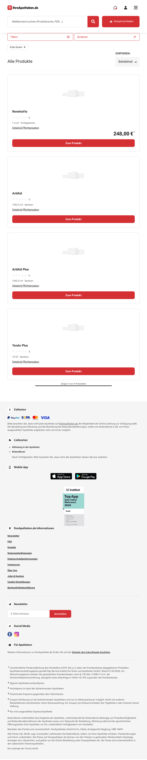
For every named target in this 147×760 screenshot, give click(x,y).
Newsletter (13, 536)
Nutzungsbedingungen (19, 553)
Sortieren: (122, 54)
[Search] (92, 21)
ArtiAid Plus (20, 270)
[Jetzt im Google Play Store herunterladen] (85, 477)
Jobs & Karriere (15, 576)
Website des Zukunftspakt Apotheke (91, 652)
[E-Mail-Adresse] (28, 614)
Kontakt (11, 548)
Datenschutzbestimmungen (22, 559)
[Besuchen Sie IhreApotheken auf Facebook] (9, 634)
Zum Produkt (73, 143)
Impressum (13, 565)
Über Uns (12, 571)
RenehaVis (19, 112)
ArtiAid (17, 194)
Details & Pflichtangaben (25, 128)
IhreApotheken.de (68, 424)
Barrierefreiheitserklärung (21, 588)
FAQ (9, 542)
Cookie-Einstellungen (18, 582)
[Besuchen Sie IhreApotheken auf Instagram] (16, 634)
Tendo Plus (20, 346)
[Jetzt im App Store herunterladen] (61, 477)
